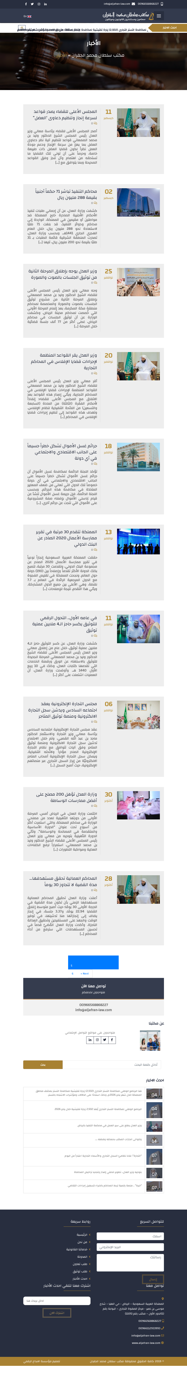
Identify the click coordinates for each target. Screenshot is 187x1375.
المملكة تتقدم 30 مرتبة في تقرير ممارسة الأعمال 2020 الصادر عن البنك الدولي (65, 543)
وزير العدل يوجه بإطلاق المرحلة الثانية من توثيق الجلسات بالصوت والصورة (65, 277)
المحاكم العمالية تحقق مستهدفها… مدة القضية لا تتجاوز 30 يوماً (62, 891)
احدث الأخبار (80, 1288)
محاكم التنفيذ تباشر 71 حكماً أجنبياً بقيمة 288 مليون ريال (65, 194)
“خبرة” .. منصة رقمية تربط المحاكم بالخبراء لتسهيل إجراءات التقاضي (105, 1194)
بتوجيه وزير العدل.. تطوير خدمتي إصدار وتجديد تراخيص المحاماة (108, 1181)
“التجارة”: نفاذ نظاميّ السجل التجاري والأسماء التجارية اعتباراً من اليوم (103, 1165)
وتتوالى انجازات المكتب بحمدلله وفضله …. (118, 1148)
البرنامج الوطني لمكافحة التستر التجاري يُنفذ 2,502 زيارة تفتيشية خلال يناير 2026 (98, 1118)
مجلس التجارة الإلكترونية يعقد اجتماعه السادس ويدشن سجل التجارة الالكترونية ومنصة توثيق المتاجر (67, 717)
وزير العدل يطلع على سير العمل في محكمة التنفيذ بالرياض (109, 1134)
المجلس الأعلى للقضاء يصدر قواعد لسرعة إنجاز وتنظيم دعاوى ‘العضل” (64, 115)
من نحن (82, 1251)
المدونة (82, 1266)
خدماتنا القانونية (76, 1258)
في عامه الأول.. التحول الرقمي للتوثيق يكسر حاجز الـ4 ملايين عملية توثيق (63, 628)
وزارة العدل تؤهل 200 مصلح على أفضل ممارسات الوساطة (65, 807)
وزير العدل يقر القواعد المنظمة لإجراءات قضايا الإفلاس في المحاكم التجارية (63, 367)
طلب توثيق (80, 1280)
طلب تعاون (80, 1273)
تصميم (56, 1370)
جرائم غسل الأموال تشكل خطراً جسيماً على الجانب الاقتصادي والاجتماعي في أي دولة (68, 457)
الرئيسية (82, 1244)
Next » (85, 982)
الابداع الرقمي (31, 1370)
